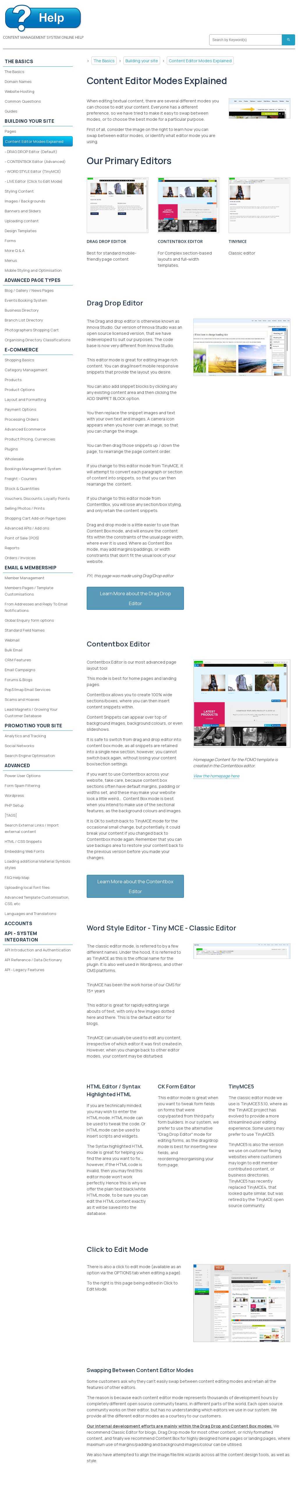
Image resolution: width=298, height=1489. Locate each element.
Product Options (20, 389)
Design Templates (20, 230)
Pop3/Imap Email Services (27, 689)
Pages (10, 131)
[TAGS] (11, 815)
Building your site (141, 60)
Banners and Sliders (23, 211)
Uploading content (22, 220)
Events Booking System (26, 300)
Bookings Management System (33, 468)
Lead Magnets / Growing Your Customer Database (31, 712)
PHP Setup (14, 805)
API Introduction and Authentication (38, 950)
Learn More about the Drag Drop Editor (135, 598)
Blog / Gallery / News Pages (29, 290)
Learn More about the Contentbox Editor (135, 886)
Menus (11, 260)
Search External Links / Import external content (32, 828)
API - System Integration (21, 936)
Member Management (25, 577)
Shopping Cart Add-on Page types (35, 518)
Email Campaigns (20, 669)
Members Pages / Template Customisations (29, 591)
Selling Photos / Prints (25, 508)
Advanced (17, 765)
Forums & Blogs (18, 679)
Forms (10, 240)
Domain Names (18, 81)
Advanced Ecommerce (25, 429)
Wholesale (14, 458)
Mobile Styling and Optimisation (33, 270)
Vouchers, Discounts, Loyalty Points (37, 498)
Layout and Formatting (25, 399)
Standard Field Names (25, 630)
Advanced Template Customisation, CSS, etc (37, 900)
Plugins (11, 449)
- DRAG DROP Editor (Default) (31, 151)
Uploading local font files (27, 887)
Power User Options (22, 775)
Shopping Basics (19, 360)
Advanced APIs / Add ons (27, 528)
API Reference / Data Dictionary (33, 959)
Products (13, 379)
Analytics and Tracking (25, 735)
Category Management (26, 369)
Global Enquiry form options (29, 620)
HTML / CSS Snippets (23, 841)
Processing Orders (21, 419)
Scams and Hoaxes (22, 699)
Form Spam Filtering (22, 785)
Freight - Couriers (21, 478)
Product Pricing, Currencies (30, 439)
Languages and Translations (30, 913)
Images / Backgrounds (25, 201)
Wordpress (14, 795)
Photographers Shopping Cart (32, 330)
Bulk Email (13, 650)
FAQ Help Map (17, 877)
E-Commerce (21, 350)
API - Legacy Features (24, 969)
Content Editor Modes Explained (200, 60)
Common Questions (23, 101)
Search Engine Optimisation (30, 755)
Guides (11, 111)
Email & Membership (30, 567)
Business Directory (22, 310)
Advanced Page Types (33, 280)
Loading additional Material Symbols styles (37, 864)
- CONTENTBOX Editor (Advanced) (35, 161)
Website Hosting (19, 91)
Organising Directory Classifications (37, 339)
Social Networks (19, 745)
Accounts (18, 923)
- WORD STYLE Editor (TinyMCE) (33, 171)
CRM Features (18, 659)
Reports (12, 547)
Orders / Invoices (20, 557)
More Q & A (14, 250)
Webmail (12, 640)
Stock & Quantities (22, 488)
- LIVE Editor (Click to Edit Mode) (34, 181)
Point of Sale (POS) (22, 538)
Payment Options (20, 409)
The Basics (104, 60)
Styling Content (19, 191)
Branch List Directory (24, 320)
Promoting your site (33, 725)
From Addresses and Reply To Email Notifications (36, 607)
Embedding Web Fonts (24, 851)
